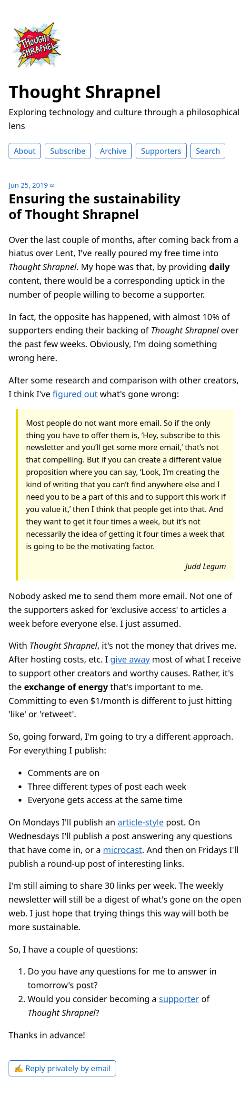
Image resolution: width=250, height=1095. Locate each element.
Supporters (161, 151)
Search (208, 151)
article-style (141, 822)
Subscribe (67, 151)
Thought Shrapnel (85, 91)
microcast (122, 849)
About (25, 151)
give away (130, 659)
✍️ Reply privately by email (62, 1068)
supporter (179, 999)
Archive (113, 151)
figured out (75, 394)
